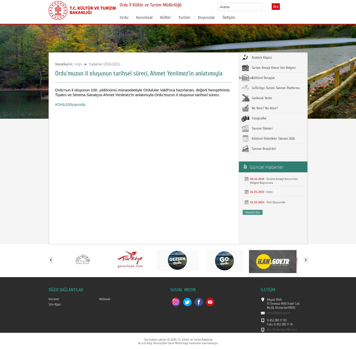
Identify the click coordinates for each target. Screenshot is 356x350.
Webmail (104, 299)
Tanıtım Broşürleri (258, 148)
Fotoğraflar (254, 118)
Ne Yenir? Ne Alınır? (259, 108)
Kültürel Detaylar (258, 77)
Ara (275, 6)
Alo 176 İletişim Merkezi (282, 330)
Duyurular (206, 17)
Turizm (184, 17)
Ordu (124, 17)
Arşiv (78, 63)
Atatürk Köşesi (256, 57)
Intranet (54, 299)
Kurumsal (144, 17)
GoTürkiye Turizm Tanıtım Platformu (270, 87)
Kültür (165, 17)
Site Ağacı (55, 304)
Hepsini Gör (252, 212)
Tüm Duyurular (275, 202)
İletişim (229, 17)
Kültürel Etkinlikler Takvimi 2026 (268, 138)
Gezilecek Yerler (256, 97)
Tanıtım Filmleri (257, 128)
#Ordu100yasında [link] (70, 104)
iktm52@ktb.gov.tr (279, 313)
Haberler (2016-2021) (104, 63)
